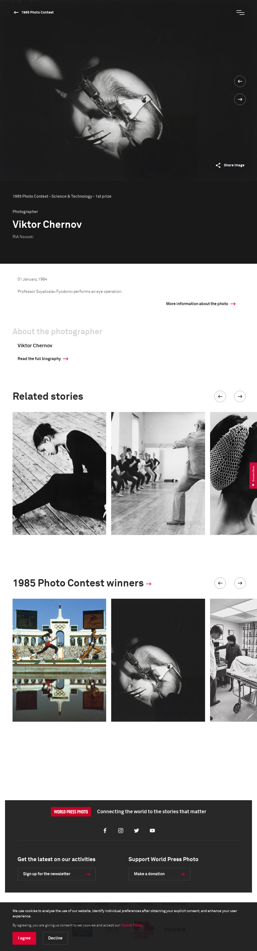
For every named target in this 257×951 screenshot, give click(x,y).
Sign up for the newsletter (46, 874)
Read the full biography (39, 359)
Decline (55, 938)
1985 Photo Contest (37, 12)
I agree (24, 938)
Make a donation (149, 874)
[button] (220, 396)
